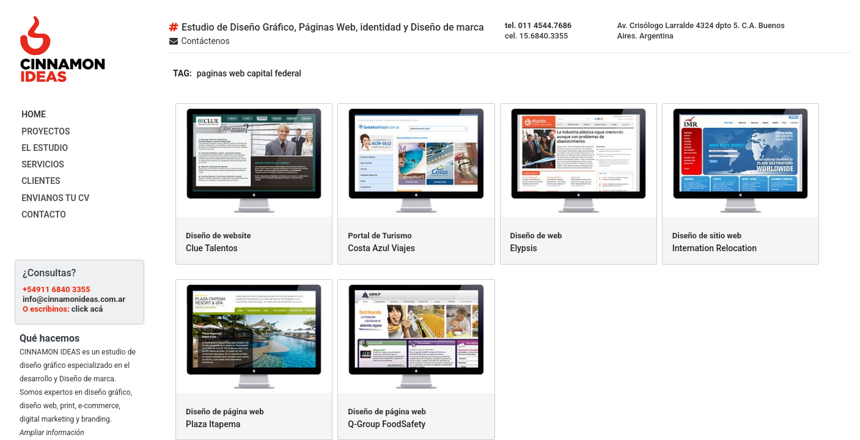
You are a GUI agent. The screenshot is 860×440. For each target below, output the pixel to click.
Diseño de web (536, 235)
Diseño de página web (225, 411)
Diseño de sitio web (706, 235)
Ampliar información (52, 432)
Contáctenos (199, 41)
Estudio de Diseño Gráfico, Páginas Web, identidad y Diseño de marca (326, 27)
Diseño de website (218, 235)
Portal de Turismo (379, 235)
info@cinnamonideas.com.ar (74, 299)
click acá (87, 309)
